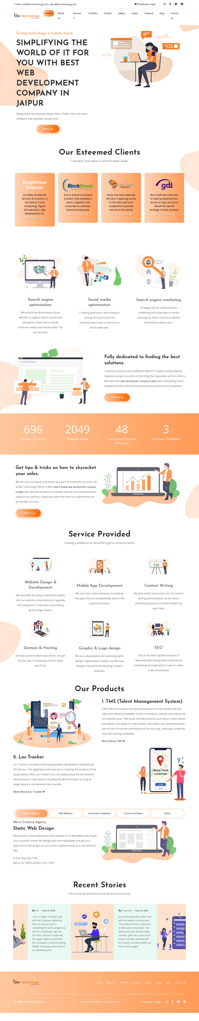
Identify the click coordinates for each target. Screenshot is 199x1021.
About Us (61, 16)
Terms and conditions (87, 1010)
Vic (109, 919)
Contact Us (174, 16)
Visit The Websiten (164, 214)
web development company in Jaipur (142, 378)
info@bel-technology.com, (36, 4)
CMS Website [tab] (65, 821)
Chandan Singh (28, 919)
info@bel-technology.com (28, 1009)
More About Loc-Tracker (29, 799)
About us (28, 129)
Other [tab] (167, 821)
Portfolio (93, 13)
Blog (162, 13)
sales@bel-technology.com (63, 4)
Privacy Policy (114, 1010)
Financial (148, 13)
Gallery (121, 13)
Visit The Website (34, 214)
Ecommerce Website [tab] (99, 821)
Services (77, 13)
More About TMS (113, 749)
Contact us (117, 400)
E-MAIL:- (45, 4)
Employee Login (145, 4)
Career (134, 13)
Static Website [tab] (31, 821)
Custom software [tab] (133, 821)
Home (48, 13)
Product (108, 13)
